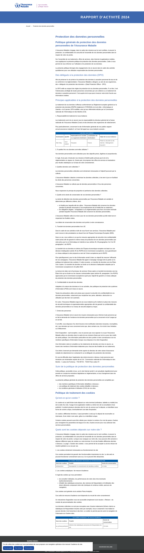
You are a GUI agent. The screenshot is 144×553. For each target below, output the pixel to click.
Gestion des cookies (94, 551)
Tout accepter (8, 548)
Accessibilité (51, 551)
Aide (46, 551)
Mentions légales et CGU (62, 551)
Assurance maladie (105, 547)
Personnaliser (29, 548)
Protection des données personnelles (43, 26)
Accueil (28, 26)
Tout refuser (18, 548)
